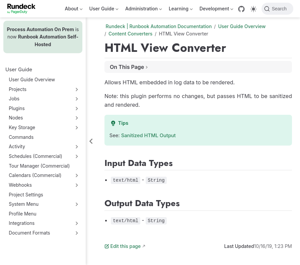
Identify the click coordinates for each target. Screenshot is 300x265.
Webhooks (20, 185)
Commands (21, 137)
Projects (17, 89)
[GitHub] (241, 9)
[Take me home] (24, 9)
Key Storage (22, 127)
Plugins (16, 108)
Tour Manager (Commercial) (39, 166)
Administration (143, 10)
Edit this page (122, 246)
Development (216, 10)
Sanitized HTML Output (148, 135)
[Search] (277, 9)
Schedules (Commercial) (35, 156)
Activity (17, 146)
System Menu (24, 204)
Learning (180, 10)
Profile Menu (22, 213)
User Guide (104, 10)
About (74, 10)
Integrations (21, 223)
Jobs (14, 98)
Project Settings (26, 194)
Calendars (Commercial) (35, 175)
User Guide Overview (32, 79)
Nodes (16, 117)
